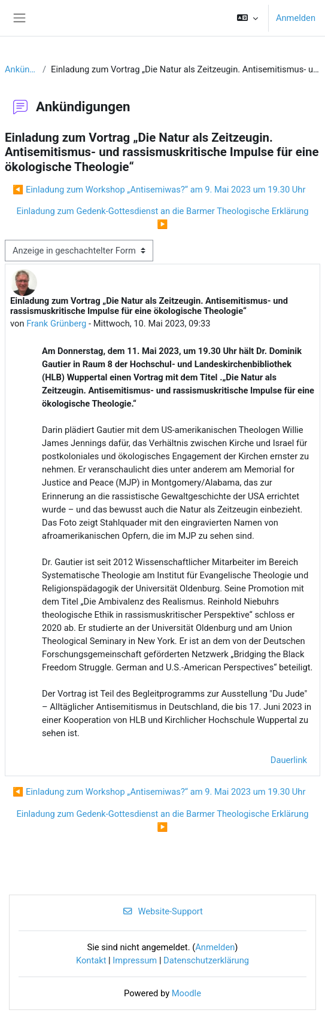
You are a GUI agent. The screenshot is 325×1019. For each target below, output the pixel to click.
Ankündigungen (21, 69)
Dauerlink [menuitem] (289, 760)
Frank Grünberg (56, 323)
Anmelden (295, 18)
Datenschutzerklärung (206, 960)
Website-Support (162, 911)
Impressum (135, 960)
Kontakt (91, 960)
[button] (247, 18)
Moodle (186, 993)
